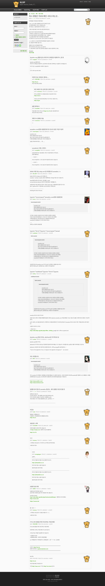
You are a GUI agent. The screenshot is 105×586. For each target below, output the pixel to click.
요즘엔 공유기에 (34, 486)
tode (34, 411)
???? (33, 452)
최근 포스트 (17, 17)
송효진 (34, 488)
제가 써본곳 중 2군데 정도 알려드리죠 (44, 89)
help (89, 1)
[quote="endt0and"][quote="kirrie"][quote (44, 272)
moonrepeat (36, 131)
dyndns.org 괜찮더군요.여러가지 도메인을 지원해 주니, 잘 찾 (47, 57)
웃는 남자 (35, 173)
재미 (36, 13)
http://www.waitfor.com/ (36, 381)
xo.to (31, 556)
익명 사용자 (37, 79)
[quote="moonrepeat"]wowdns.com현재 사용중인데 (46, 197)
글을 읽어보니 (35, 106)
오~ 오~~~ (33, 508)
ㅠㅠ (31, 438)
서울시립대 (57, 575)
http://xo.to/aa (47, 566)
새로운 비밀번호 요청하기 (20, 37)
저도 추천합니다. (34, 356)
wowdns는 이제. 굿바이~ (39, 148)
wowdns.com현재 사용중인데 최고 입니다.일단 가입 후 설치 (46, 129)
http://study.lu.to (35, 430)
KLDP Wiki (36, 10)
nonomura (39, 91)
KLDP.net (44, 10)
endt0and (35, 233)
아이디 (16, 26)
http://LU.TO (47, 111)
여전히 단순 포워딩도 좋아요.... (40, 77)
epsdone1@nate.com (42, 549)
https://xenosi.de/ (34, 501)
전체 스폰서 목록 (46, 579)
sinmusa (35, 440)
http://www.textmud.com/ (36, 382)
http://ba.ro (35, 82)
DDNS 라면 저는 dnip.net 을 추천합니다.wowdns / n (45, 171)
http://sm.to (37, 95)
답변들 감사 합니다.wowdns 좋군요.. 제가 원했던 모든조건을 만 (47, 389)
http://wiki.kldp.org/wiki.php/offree (39, 330)
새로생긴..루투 (34, 423)
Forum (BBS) (17, 10)
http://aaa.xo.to (36, 566)
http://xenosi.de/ (34, 498)
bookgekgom (38, 454)
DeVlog (51, 330)
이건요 (32, 410)
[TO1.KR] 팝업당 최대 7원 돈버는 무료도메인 (42, 522)
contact (85, 1)
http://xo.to (33, 561)
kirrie (34, 199)
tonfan (34, 339)
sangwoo (35, 59)
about (81, 1)
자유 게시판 (41, 13)
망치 (34, 358)
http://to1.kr (37, 547)
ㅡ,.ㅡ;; (33, 18)
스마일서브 (56, 577)
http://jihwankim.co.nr (38, 462)
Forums (33, 13)
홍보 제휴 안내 (23, 51)
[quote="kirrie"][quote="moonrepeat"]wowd (45, 231)
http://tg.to (37, 100)
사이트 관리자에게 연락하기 (56, 579)
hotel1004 (37, 108)
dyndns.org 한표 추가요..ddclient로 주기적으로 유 (44, 337)
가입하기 (17, 35)
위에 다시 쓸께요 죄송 (38, 118)
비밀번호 (16, 31)
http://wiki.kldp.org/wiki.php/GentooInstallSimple (43, 497)
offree (34, 273)
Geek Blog (27, 10)
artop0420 (37, 150)
